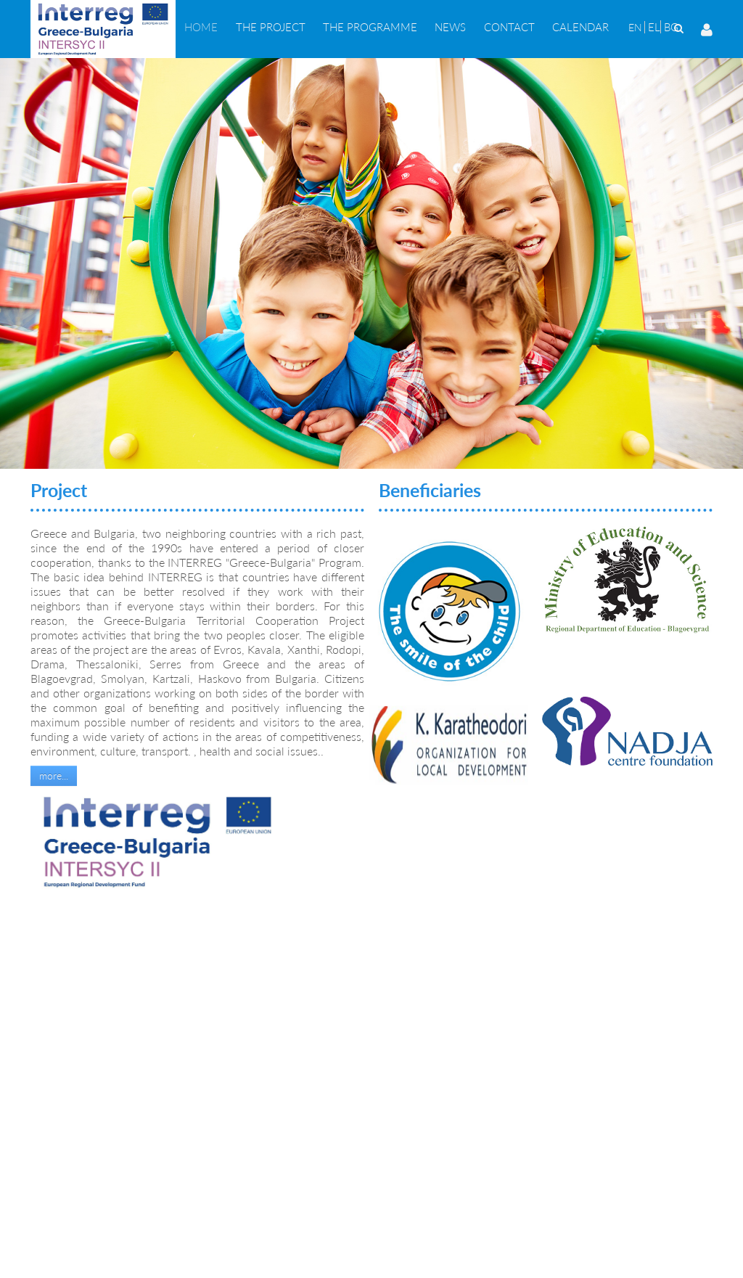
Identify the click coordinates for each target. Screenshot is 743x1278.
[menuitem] (201, 26)
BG (671, 26)
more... (53, 775)
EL (654, 26)
